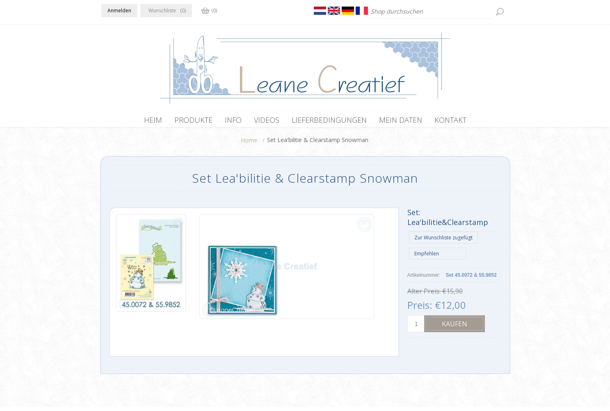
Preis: (419, 309)
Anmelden (119, 10)
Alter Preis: (424, 295)
